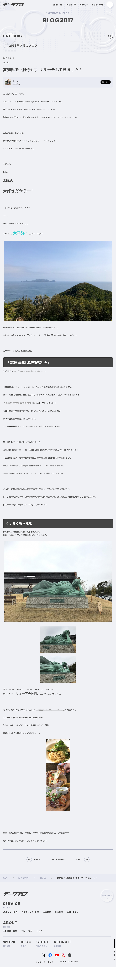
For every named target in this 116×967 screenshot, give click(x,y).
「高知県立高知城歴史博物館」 (19, 402)
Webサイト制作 (10, 911)
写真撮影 (47, 911)
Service (57, 4)
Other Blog (16, 84)
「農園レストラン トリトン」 (51, 709)
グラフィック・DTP (30, 911)
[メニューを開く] (110, 5)
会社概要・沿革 (10, 931)
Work (71, 4)
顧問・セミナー (74, 911)
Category (58, 36)
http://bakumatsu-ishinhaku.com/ (29, 371)
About (84, 4)
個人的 (6, 62)
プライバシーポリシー (46, 961)
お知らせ (41, 931)
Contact (97, 4)
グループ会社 (27, 931)
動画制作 (59, 911)
